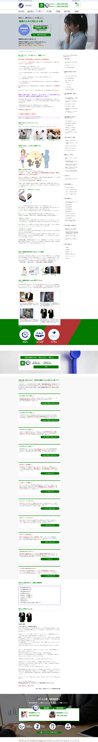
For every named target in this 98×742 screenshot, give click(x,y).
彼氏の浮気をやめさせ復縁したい (27, 443)
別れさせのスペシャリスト (70, 65)
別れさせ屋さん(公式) (76, 0)
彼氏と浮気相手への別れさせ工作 (50, 452)
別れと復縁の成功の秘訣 (69, 67)
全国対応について (68, 82)
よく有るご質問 (68, 87)
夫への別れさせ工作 (50, 488)
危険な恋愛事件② (68, 206)
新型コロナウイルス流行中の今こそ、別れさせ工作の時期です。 (30, 116)
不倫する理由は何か (69, 217)
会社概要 (67, 247)
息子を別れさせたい (24, 597)
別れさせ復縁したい (69, 184)
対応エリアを (67, 191)
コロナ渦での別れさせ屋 (50, 572)
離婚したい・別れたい (69, 154)
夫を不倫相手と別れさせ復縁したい (27, 409)
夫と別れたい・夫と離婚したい (26, 479)
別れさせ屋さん (68, 244)
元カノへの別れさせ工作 (50, 505)
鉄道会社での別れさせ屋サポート (71, 145)
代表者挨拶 (67, 249)
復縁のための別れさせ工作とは (71, 72)
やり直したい (50, 556)
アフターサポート (68, 84)
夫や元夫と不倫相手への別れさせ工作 (50, 417)
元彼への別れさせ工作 (50, 522)
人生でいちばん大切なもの (70, 213)
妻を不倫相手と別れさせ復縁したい (27, 392)
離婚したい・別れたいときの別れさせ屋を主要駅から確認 (71, 168)
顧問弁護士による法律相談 (70, 127)
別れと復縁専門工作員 (69, 125)
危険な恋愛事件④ (68, 211)
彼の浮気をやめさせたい (25, 590)
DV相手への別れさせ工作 (50, 539)
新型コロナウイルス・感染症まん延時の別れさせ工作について (71, 229)
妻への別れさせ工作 (50, 470)
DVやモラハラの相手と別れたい (26, 531)
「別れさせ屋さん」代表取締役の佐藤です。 (28, 623)
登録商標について (68, 251)
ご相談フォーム (56, 363)
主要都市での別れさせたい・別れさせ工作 (71, 143)
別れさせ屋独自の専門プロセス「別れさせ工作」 (49, 384)
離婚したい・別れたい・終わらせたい (71, 158)
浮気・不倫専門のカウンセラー (71, 121)
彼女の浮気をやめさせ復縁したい (27, 426)
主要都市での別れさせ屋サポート (71, 140)
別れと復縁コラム (68, 198)
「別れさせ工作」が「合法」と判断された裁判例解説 (71, 202)
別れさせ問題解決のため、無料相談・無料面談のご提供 (71, 98)
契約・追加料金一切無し (69, 80)
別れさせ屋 (20, 0)
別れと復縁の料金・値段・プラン (71, 94)
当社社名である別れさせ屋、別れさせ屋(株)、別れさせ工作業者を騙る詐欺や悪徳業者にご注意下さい (71, 232)
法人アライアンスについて (70, 256)
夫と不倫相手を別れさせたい (26, 586)
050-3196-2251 (41, 35)
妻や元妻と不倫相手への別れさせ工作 (50, 400)
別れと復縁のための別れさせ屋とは (71, 62)
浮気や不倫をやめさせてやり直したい (71, 179)
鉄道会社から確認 (73, 191)
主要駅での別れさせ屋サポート (71, 148)
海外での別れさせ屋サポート (70, 150)
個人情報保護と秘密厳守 (69, 89)
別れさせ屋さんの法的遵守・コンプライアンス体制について (71, 220)
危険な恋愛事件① (68, 204)
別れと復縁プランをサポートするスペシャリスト (71, 117)
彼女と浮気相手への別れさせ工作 (50, 434)
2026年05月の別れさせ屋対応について (71, 236)
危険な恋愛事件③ (68, 209)
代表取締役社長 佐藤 (56, 685)
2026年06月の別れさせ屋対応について (71, 239)
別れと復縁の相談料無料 (69, 78)
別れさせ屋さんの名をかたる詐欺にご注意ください (30, 599)
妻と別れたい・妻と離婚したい (26, 461)
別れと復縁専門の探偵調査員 (70, 123)
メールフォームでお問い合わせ (49, 729)
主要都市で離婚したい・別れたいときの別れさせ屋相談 (71, 161)
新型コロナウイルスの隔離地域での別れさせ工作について (29, 118)
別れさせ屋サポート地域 (70, 137)
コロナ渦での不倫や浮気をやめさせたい (28, 565)
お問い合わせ (67, 258)
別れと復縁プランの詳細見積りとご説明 (71, 101)
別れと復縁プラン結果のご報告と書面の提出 (71, 109)
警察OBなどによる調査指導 (70, 129)
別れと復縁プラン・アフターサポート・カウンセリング (71, 112)
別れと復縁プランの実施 (69, 106)
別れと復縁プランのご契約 (70, 104)
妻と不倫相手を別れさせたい (26, 584)
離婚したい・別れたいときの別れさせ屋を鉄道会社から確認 (71, 165)
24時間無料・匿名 (40, 28)
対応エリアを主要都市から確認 (71, 189)
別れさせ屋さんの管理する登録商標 (44, 262)
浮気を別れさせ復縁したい (70, 187)
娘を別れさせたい (24, 596)
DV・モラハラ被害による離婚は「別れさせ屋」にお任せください (71, 171)
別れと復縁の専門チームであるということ (71, 132)
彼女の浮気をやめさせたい (25, 588)
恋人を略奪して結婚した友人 (70, 215)
